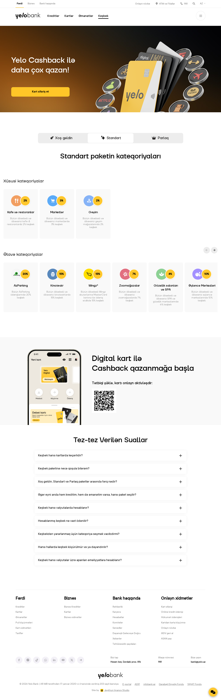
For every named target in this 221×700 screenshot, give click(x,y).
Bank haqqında (47, 3)
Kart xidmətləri (23, 628)
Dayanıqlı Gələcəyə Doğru (127, 633)
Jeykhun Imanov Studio (116, 690)
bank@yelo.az (198, 662)
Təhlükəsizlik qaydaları (124, 644)
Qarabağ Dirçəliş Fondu (171, 684)
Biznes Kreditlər (72, 607)
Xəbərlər (117, 638)
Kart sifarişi (166, 607)
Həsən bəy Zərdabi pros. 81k (125, 662)
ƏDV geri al (167, 633)
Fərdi (20, 3)
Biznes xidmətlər (73, 617)
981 (186, 4)
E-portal (126, 684)
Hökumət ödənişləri (171, 617)
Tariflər (19, 633)
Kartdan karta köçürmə (173, 622)
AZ (201, 3)
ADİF (137, 684)
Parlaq (160, 138)
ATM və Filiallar (167, 4)
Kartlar (68, 16)
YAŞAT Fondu (194, 684)
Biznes (31, 3)
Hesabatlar (118, 617)
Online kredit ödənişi (172, 612)
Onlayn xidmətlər (177, 598)
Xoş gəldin (61, 138)
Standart (110, 138)
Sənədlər (117, 628)
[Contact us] (213, 692)
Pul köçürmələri (24, 622)
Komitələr (118, 622)
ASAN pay (166, 638)
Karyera (117, 612)
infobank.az (149, 684)
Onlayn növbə (142, 4)
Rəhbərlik (118, 607)
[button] (214, 250)
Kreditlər (53, 16)
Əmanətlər (86, 16)
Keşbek (103, 16)
